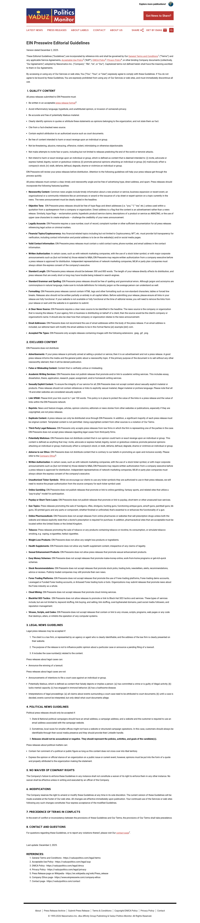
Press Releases (57, 30)
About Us (116, 30)
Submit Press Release (78, 910)
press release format (66, 103)
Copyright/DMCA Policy (126, 910)
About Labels (80, 30)
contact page (122, 833)
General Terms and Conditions (143, 56)
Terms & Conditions (102, 910)
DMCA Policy (98, 60)
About (38, 910)
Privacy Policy (114, 60)
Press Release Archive (54, 910)
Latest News (34, 30)
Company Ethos (47, 456)
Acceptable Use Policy (72, 60)
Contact (99, 30)
